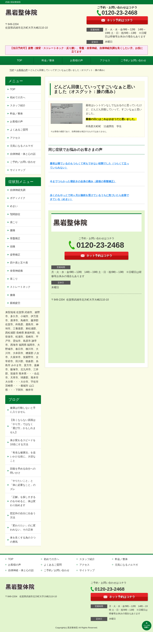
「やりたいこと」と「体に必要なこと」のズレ (23, 484)
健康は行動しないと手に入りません (23, 409)
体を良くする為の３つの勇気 (23, 539)
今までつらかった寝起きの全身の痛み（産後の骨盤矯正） (83, 181)
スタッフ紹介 (17, 105)
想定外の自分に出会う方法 (23, 515)
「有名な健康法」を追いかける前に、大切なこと (23, 456)
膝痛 (12, 295)
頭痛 (12, 246)
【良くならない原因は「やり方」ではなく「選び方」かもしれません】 (23, 426)
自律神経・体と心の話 (23, 154)
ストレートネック (20, 287)
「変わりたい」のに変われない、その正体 (23, 527)
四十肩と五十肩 (19, 262)
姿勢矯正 (15, 254)
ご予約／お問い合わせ (133, 60)
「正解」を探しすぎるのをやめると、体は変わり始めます (23, 501)
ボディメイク (17, 198)
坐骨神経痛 (16, 270)
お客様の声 (76, 60)
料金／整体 (48, 60)
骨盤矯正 (15, 238)
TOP (19, 60)
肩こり (14, 222)
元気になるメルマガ (21, 145)
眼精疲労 (15, 303)
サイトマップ (17, 170)
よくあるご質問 (19, 129)
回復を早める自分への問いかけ (23, 470)
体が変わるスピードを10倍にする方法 (23, 442)
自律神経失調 (17, 190)
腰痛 (12, 230)
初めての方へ (17, 97)
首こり (14, 278)
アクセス (105, 60)
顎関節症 (15, 214)
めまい (14, 206)
